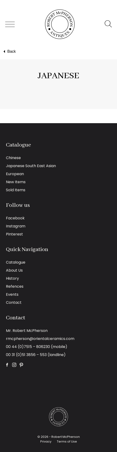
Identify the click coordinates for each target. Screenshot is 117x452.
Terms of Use (67, 441)
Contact (14, 302)
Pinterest (14, 234)
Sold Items (15, 190)
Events (12, 294)
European (15, 174)
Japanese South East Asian (31, 166)
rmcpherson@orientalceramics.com (40, 338)
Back (9, 51)
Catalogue (15, 262)
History (12, 278)
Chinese (13, 158)
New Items (16, 182)
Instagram (15, 226)
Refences (14, 286)
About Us (14, 270)
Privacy (45, 441)
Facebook (15, 218)
